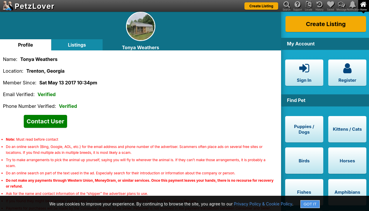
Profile (25, 45)
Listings (77, 45)
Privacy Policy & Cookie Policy (263, 203)
